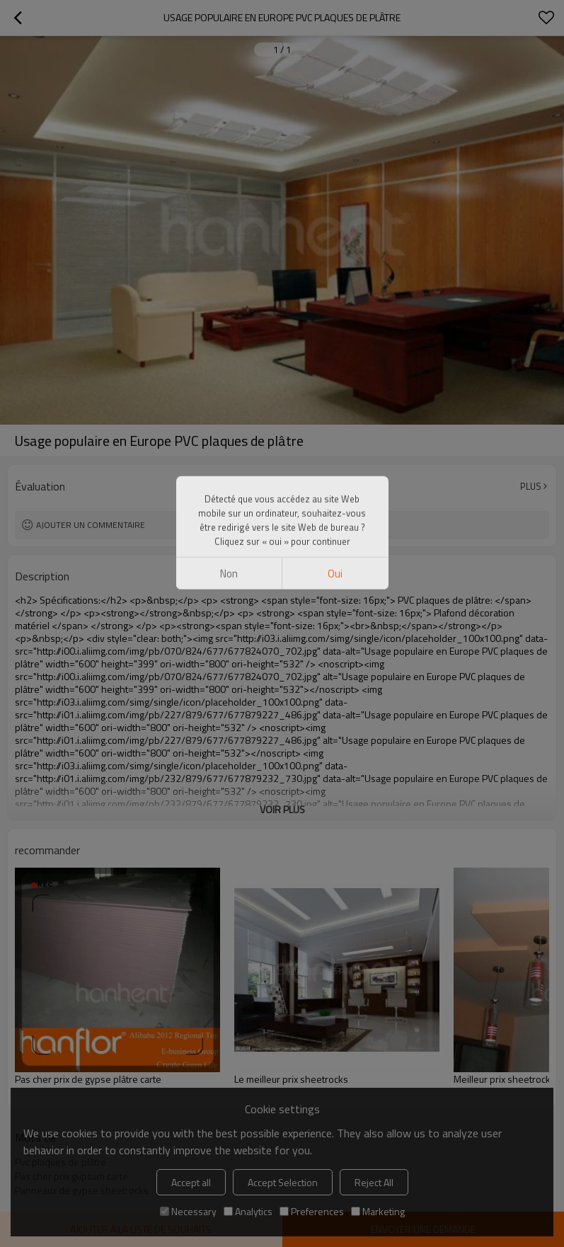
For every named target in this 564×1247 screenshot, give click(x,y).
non (229, 130)
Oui (335, 130)
